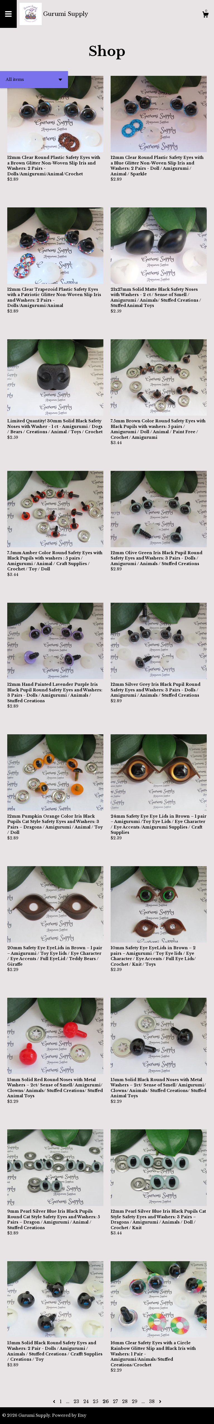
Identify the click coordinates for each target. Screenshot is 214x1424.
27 (115, 1401)
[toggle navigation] (8, 14)
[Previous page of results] (55, 1401)
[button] (34, 79)
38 (152, 1401)
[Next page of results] (160, 1401)
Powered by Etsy (69, 1415)
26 (106, 1401)
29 (134, 1401)
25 (95, 1401)
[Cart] (205, 15)
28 (125, 1401)
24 (86, 1401)
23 (76, 1401)
